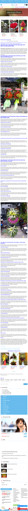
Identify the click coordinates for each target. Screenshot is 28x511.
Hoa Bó (2, 7)
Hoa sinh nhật (22, 7)
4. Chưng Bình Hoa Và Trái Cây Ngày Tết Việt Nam (10, 458)
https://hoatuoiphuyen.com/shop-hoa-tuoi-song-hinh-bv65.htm (10, 349)
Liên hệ (15, 501)
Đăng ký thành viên (10, 1)
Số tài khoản (24, 0)
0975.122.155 (4, 436)
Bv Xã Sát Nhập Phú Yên (17, 492)
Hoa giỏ (16, 7)
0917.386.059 (4, 494)
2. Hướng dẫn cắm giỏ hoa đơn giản (7, 453)
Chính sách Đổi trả (24, 495)
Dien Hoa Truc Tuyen (17, 493)
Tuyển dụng (15, 496)
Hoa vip (13, 7)
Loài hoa (22, 492)
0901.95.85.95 (4, 433)
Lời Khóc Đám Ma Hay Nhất (6, 393)
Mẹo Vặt (15, 498)
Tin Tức (15, 491)
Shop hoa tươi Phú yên (6, 17)
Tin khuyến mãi (16, 497)
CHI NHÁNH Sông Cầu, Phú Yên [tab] (6, 502)
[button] (12, 38)
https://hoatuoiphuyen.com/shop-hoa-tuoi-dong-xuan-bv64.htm (10, 348)
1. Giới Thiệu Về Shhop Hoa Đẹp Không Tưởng (9, 451)
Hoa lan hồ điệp (6, 411)
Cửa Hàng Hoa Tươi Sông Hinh (17, 17)
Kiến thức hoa (16, 499)
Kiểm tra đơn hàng (17, 1)
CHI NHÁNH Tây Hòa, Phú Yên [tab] (6, 500)
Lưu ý (22, 496)
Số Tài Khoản (16, 494)
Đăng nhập (4, 0)
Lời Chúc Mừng (16, 490)
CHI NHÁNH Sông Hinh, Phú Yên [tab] (6, 497)
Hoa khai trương (7, 7)
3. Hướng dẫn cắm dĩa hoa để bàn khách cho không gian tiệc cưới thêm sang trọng (14, 456)
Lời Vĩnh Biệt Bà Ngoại (5, 391)
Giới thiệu (15, 495)
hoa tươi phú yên (3, 346)
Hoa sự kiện (5, 409)
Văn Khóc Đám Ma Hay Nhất (6, 392)
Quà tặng (5, 413)
